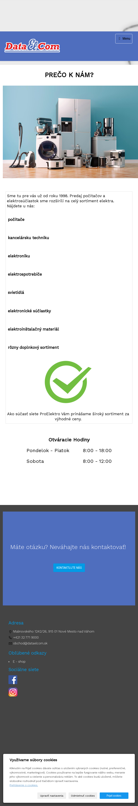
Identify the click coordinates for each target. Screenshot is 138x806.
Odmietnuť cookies (83, 795)
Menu (123, 38)
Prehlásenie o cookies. (24, 785)
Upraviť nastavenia (51, 795)
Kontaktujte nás (69, 568)
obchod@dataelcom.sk (30, 643)
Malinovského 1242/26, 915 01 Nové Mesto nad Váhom (53, 631)
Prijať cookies (114, 795)
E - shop (19, 661)
